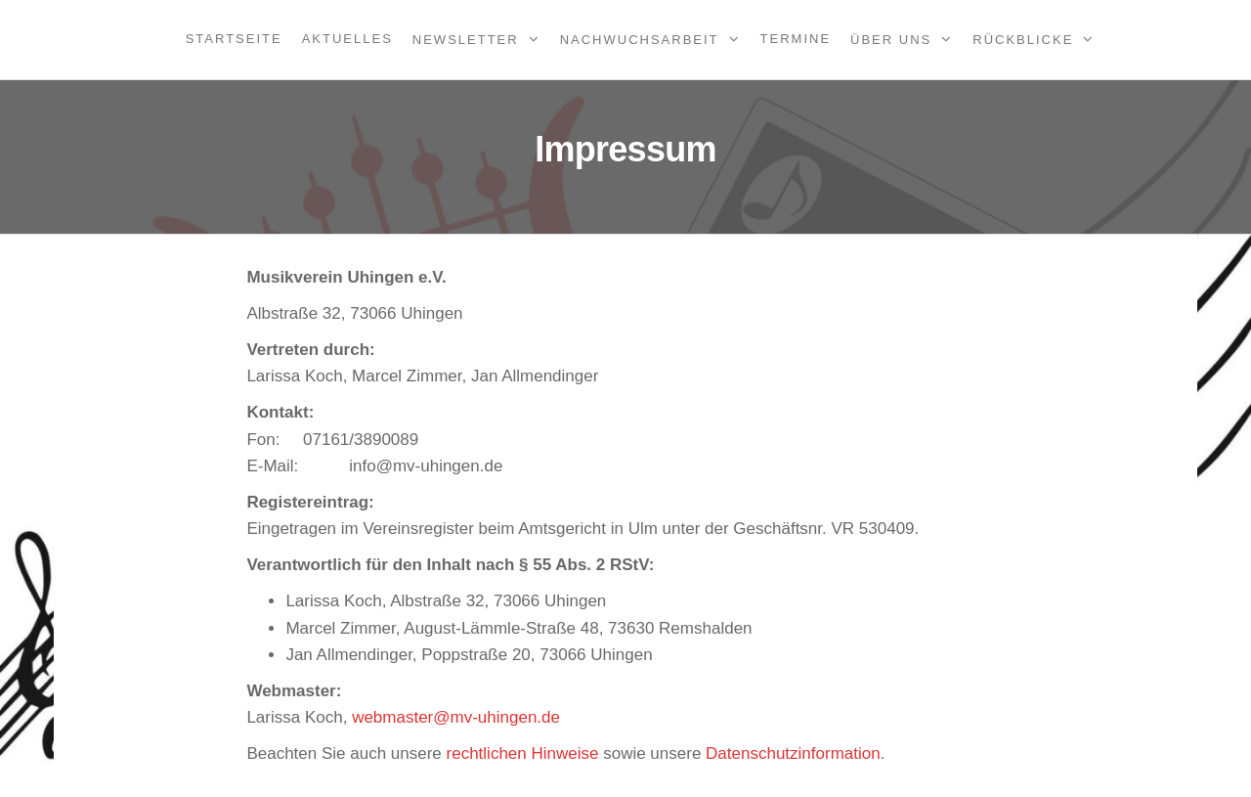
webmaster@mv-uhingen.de (456, 717)
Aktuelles (347, 38)
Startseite (234, 38)
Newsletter (465, 39)
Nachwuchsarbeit (639, 39)
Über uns (890, 39)
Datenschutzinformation (793, 753)
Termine (796, 38)
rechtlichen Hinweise (523, 753)
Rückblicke (1022, 39)
